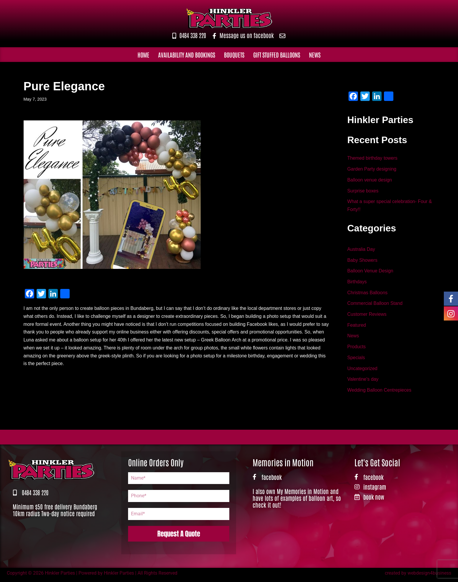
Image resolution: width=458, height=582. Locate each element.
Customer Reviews (367, 316)
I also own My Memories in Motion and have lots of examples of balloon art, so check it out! (297, 501)
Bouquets (234, 54)
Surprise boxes (363, 191)
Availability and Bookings (186, 54)
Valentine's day (363, 382)
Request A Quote (178, 537)
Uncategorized (362, 371)
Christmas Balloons (367, 294)
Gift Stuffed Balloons (276, 54)
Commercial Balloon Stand (375, 305)
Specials (356, 360)
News (314, 54)
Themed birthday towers (372, 158)
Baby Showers (362, 261)
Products (356, 349)
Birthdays (357, 283)
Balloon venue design (369, 180)
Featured (356, 327)
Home (143, 54)
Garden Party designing (372, 169)
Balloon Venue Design (370, 272)
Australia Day (361, 250)
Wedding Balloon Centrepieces (379, 393)
